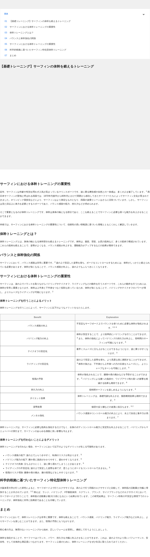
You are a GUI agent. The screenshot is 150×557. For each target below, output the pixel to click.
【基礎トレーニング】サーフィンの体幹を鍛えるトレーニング (40, 21)
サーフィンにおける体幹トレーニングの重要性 (32, 27)
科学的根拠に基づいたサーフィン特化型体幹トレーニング (38, 50)
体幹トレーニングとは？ (22, 32)
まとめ (13, 55)
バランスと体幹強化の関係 (23, 38)
